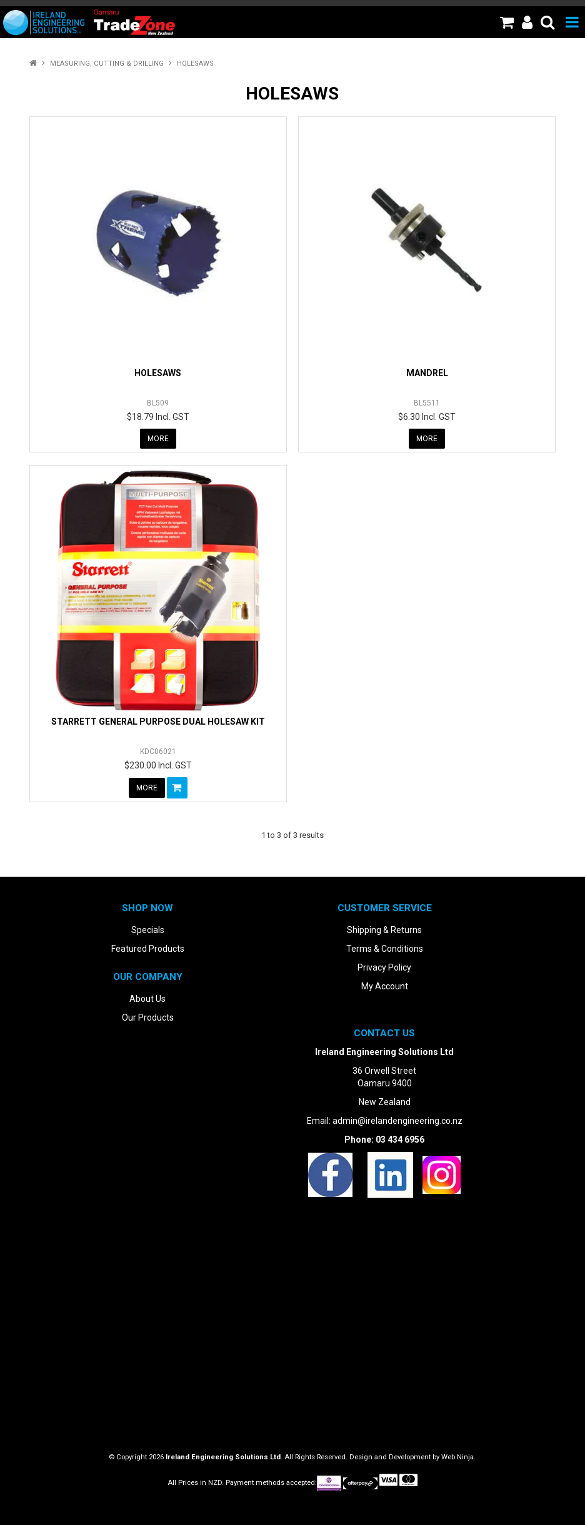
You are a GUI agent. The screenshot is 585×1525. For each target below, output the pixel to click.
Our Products (148, 1017)
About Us (147, 999)
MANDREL (427, 373)
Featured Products (147, 949)
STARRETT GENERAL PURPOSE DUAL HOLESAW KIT (158, 722)
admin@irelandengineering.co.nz (397, 1121)
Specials (147, 930)
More (158, 438)
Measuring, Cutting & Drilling (107, 63)
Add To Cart (177, 787)
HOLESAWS (157, 373)
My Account (384, 986)
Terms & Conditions (384, 949)
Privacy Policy (384, 967)
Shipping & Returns (384, 930)
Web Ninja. (458, 1457)
